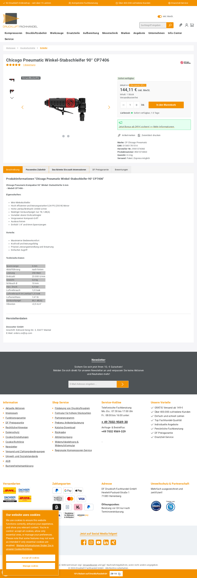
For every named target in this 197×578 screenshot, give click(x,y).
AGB (8, 461)
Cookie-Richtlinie (15, 441)
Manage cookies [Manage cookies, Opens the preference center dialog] (30, 566)
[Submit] (123, 384)
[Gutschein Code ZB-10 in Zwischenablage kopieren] (119, 573)
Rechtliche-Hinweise (17, 427)
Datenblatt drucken (151, 135)
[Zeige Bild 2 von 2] (68, 136)
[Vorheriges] (22, 107)
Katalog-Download (65, 427)
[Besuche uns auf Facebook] (83, 542)
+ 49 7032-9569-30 (115, 422)
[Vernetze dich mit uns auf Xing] (113, 542)
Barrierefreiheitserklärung (19, 466)
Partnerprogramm (64, 417)
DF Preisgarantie (15, 422)
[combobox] (152, 25)
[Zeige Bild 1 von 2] (63, 136)
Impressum (12, 413)
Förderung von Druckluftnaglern (72, 408)
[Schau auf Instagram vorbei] (91, 542)
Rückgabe (60, 432)
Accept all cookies (30, 558)
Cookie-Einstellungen (17, 437)
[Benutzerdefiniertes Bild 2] (170, 506)
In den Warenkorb (166, 104)
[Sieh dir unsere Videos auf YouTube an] (98, 542)
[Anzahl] (130, 105)
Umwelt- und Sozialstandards (22, 456)
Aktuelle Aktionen (15, 408)
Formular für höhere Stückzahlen (73, 413)
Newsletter (11, 446)
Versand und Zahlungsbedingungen (25, 451)
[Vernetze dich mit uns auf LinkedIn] (106, 542)
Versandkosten (90, 565)
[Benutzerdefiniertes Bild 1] (156, 506)
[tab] (13, 169)
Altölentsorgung (63, 437)
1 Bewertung (29, 65)
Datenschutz (12, 432)
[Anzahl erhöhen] (136, 105)
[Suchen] (170, 25)
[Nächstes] (109, 107)
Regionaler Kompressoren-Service (73, 450)
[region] (58, 107)
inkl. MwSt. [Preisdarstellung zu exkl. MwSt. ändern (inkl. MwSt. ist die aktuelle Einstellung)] (166, 16)
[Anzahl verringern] (123, 105)
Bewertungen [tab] (121, 169)
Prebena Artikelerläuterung (69, 422)
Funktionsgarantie (16, 417)
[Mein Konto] (187, 25)
